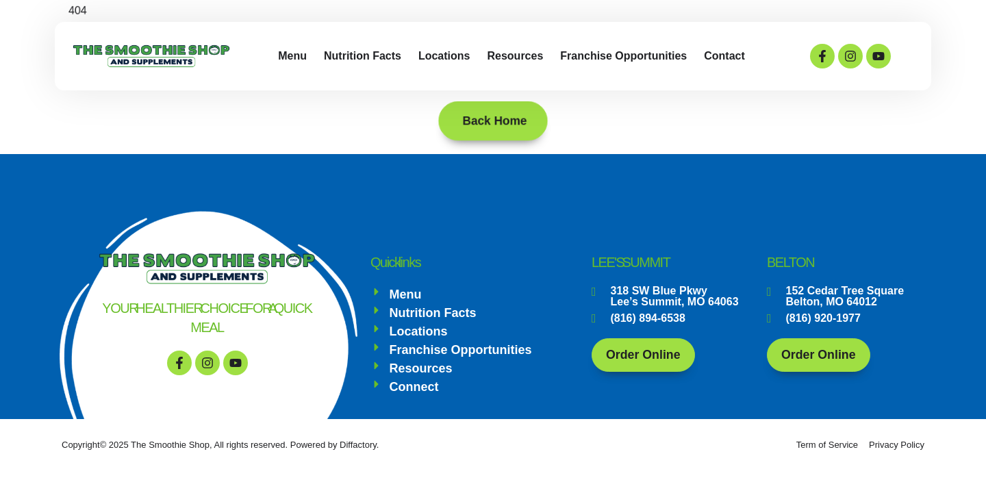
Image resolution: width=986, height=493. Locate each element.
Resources (515, 56)
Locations (444, 56)
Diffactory (358, 445)
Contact (724, 56)
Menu (292, 56)
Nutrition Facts (362, 56)
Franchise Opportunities (623, 56)
